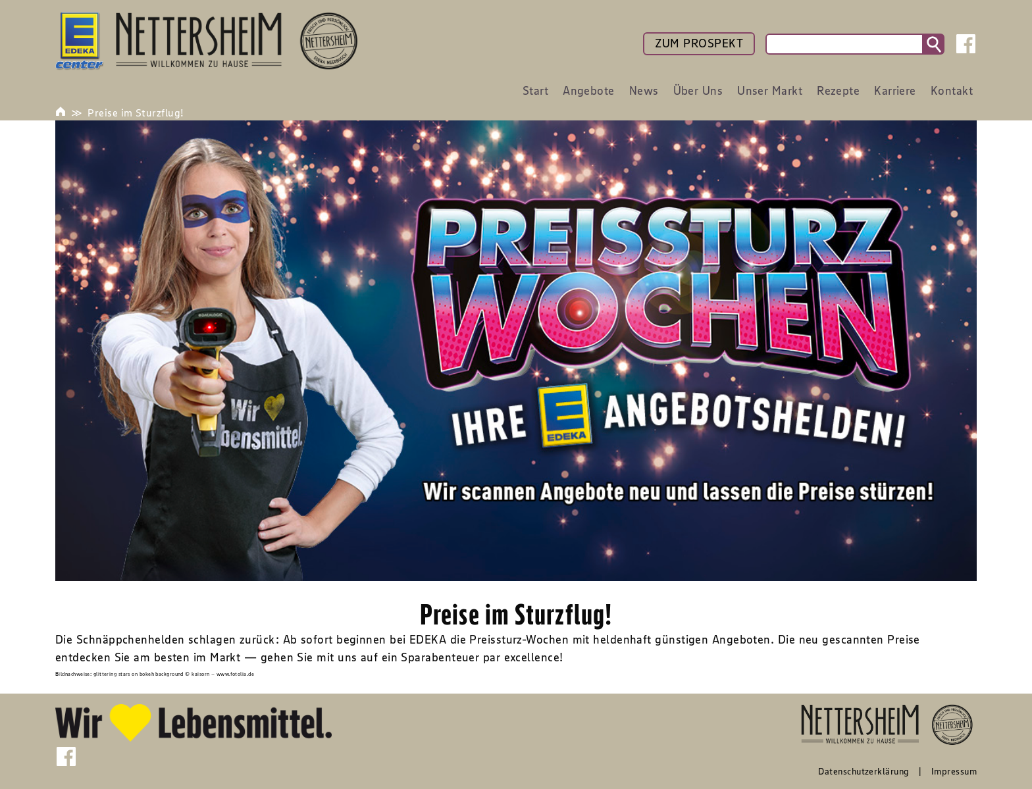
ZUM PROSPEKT (699, 43)
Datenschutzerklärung (863, 771)
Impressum (954, 771)
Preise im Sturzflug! (136, 112)
